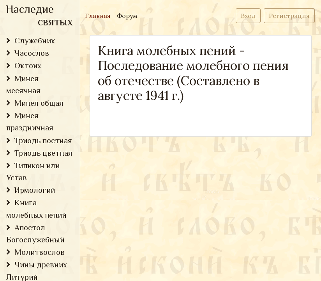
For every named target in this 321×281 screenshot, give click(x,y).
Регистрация (289, 16)
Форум (127, 16)
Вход (248, 16)
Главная (99, 15)
